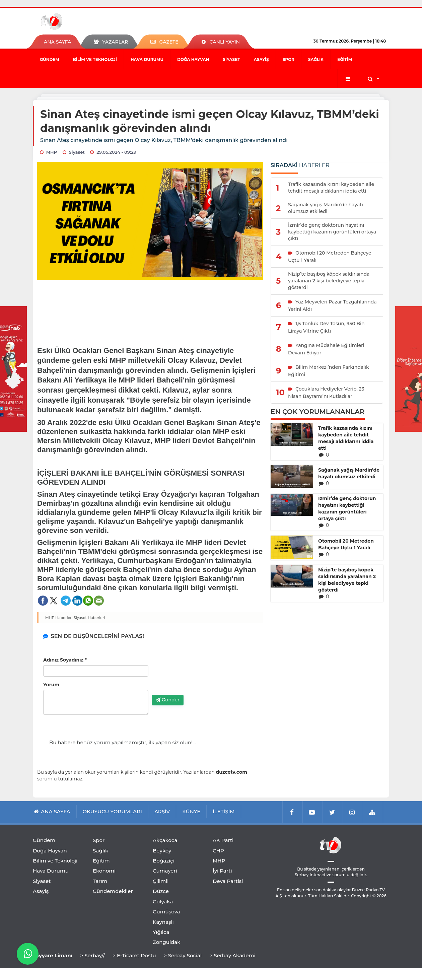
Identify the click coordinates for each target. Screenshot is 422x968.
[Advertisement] (150, 308)
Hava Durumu (147, 59)
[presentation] (203, 677)
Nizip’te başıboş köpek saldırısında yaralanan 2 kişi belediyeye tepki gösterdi (347, 580)
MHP (219, 860)
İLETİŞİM (223, 811)
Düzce (161, 891)
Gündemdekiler (113, 891)
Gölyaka (163, 901)
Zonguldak (167, 942)
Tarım (100, 881)
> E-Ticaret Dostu (134, 955)
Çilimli (160, 881)
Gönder (168, 700)
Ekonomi (104, 871)
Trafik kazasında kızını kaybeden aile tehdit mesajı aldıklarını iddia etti (345, 438)
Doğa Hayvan (193, 59)
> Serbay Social (183, 955)
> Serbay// (92, 955)
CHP (218, 850)
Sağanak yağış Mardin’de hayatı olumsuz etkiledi (348, 473)
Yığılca (161, 932)
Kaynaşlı (163, 922)
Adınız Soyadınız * (65, 660)
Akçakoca (165, 840)
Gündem (49, 59)
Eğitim (344, 59)
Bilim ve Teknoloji (95, 59)
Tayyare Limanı (52, 955)
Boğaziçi (163, 860)
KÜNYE (191, 811)
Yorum (51, 685)
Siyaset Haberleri (89, 617)
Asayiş (261, 59)
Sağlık (316, 59)
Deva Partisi (228, 881)
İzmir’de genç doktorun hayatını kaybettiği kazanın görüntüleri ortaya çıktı (347, 508)
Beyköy (162, 850)
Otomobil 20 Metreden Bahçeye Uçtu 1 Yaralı (346, 544)
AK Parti (223, 840)
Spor (288, 59)
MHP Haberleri (59, 617)
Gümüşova (166, 911)
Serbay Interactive (313, 874)
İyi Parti (222, 871)
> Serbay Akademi (232, 955)
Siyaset (231, 59)
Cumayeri (165, 871)
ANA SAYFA (57, 42)
